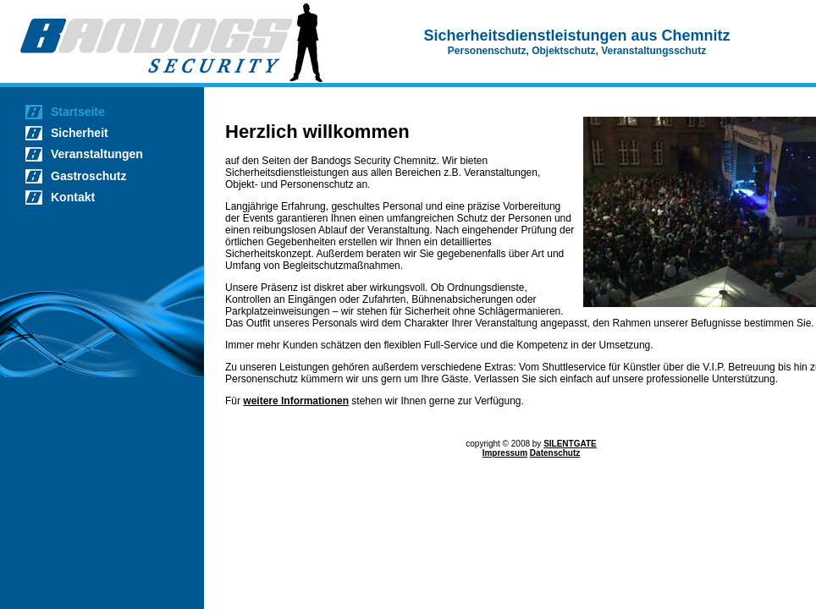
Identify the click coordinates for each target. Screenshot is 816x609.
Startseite (78, 111)
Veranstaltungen (97, 154)
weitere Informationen (296, 401)
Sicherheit (79, 133)
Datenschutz (555, 453)
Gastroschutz (88, 176)
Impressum (504, 453)
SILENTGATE (570, 443)
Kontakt (73, 197)
